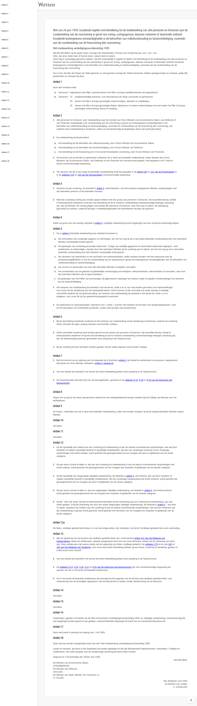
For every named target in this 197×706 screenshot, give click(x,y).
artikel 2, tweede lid (104, 363)
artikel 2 (100, 188)
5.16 (81, 567)
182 (170, 544)
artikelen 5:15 (131, 380)
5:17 (87, 567)
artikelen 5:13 (66, 567)
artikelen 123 (68, 175)
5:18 (141, 380)
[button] (41, 5)
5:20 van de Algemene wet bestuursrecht (111, 567)
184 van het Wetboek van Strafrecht (74, 547)
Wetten (54, 5)
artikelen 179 (151, 544)
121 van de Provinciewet (162, 172)
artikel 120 (142, 172)
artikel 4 (130, 476)
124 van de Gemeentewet (90, 175)
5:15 (76, 567)
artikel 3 (99, 223)
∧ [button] (191, 700)
